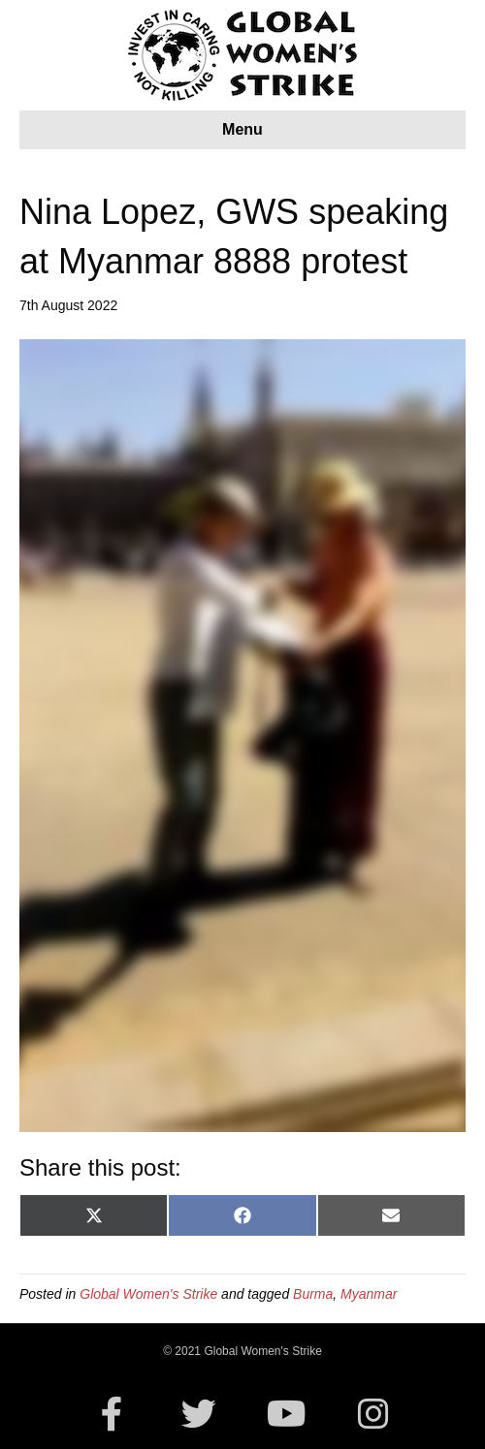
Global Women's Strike (148, 1294)
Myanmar (368, 1294)
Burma (313, 1294)
